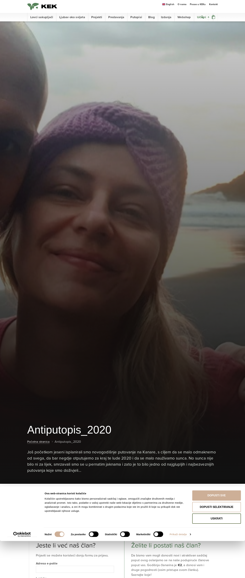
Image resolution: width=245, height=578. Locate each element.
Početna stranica (39, 446)
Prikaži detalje (178, 571)
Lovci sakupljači (41, 21)
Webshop (184, 21)
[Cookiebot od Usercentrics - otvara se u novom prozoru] (22, 571)
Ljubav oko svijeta (72, 21)
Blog (151, 21)
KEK (44, 8)
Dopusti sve (216, 532)
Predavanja (116, 21)
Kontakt (213, 8)
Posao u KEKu (198, 8)
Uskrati (217, 555)
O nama (182, 8)
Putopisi (136, 21)
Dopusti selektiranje (216, 544)
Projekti (96, 21)
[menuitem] (168, 8)
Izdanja (166, 21)
